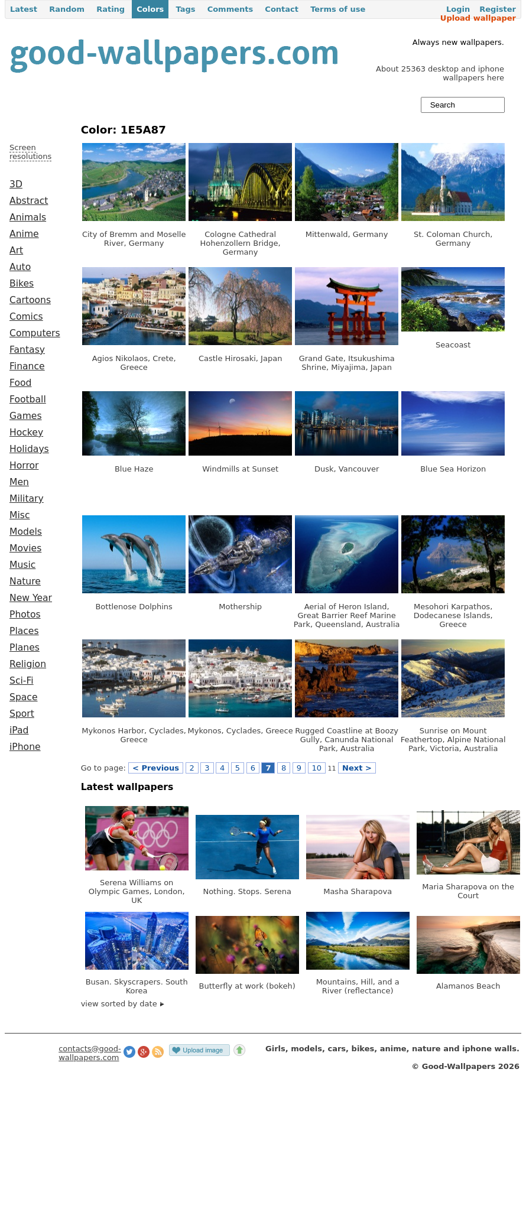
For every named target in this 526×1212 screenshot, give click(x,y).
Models (25, 532)
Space (23, 697)
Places (24, 631)
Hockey (26, 432)
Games (25, 416)
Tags (185, 9)
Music (22, 565)
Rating (110, 9)
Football (27, 399)
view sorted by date (122, 1003)
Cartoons (30, 300)
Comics (26, 316)
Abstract (28, 201)
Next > (357, 767)
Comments (230, 9)
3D (15, 184)
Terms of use (337, 9)
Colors (150, 9)
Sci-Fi (21, 680)
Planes (24, 647)
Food (20, 383)
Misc (19, 515)
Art (16, 250)
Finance (27, 366)
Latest (23, 9)
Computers (34, 333)
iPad (19, 730)
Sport (21, 714)
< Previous (155, 767)
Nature (25, 581)
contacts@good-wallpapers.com (90, 1053)
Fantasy (27, 350)
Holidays (29, 449)
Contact (281, 9)
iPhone (25, 747)
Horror (23, 465)
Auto (20, 267)
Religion (27, 664)
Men (19, 482)
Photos (25, 614)
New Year (30, 598)
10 (317, 767)
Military (26, 498)
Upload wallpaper (478, 18)
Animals (27, 217)
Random (67, 9)
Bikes (21, 283)
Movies (25, 548)
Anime (24, 234)
